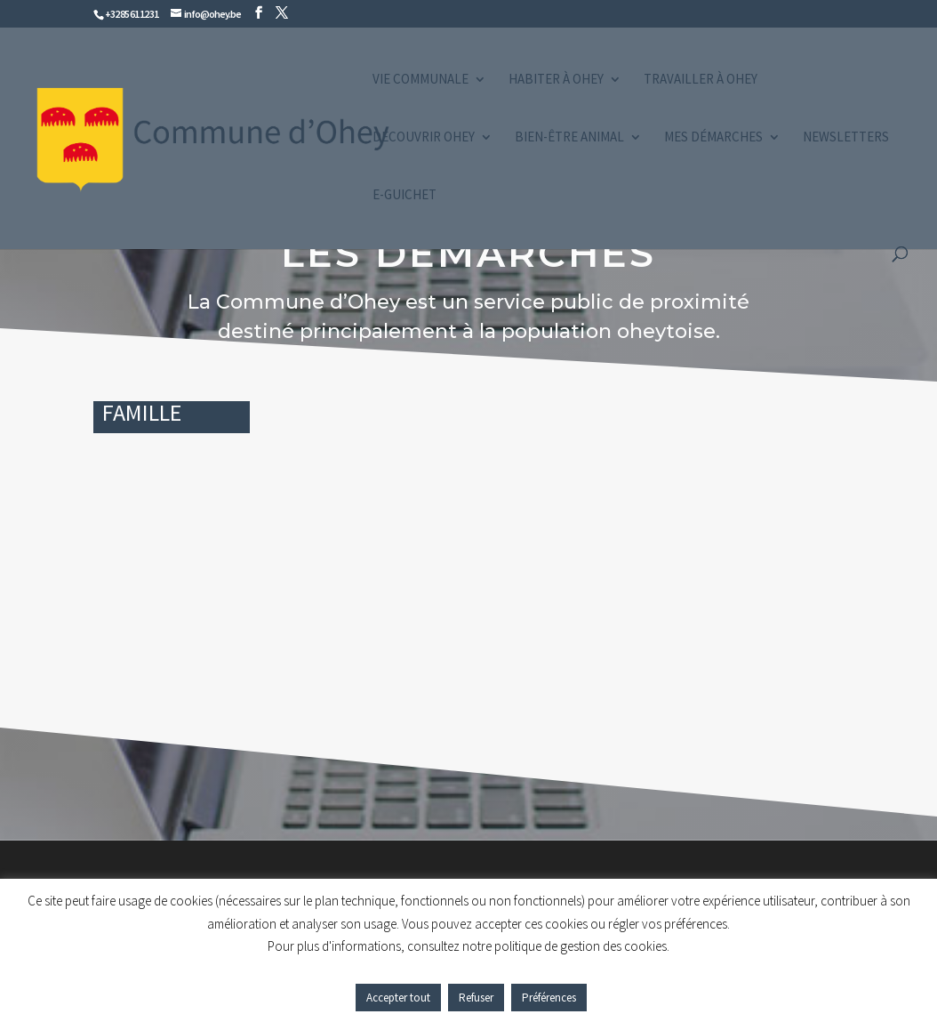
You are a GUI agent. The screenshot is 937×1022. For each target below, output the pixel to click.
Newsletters (846, 138)
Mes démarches (713, 138)
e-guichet (404, 196)
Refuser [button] (476, 997)
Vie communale (420, 80)
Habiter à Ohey (556, 80)
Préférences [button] (549, 997)
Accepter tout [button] (398, 997)
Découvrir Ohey (423, 138)
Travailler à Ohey (700, 80)
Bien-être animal (569, 138)
